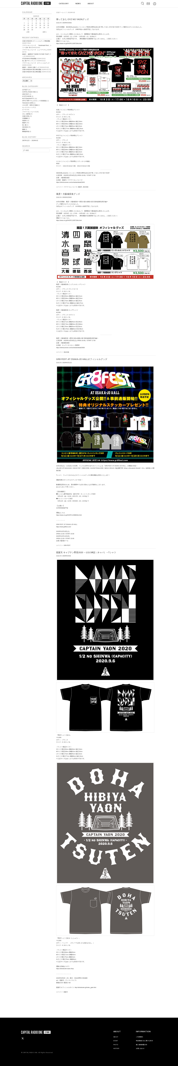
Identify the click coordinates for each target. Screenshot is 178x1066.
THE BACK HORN (27, 103)
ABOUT (91, 4)
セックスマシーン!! (28, 107)
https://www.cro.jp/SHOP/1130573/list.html (69, 43)
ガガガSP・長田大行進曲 (30, 105)
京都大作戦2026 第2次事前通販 (31, 69)
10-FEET (25, 90)
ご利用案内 (139, 1037)
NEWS (78, 4)
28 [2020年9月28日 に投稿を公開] (24, 30)
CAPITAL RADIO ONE (29, 92)
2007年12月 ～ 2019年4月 (30, 140)
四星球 (24, 120)
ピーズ (24, 109)
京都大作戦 (25, 116)
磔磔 (23, 129)
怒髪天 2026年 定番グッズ (30, 67)
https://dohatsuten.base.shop (65, 968)
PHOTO (115, 1044)
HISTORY (116, 1048)
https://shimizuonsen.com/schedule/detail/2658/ (70, 347)
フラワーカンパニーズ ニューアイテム (34, 50)
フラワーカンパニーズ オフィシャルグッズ (35, 63)
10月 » (45, 32)
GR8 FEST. (67, 545)
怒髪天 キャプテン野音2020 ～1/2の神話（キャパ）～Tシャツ (86, 552)
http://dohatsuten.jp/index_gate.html (85, 987)
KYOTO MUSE (26, 96)
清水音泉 (85, 187)
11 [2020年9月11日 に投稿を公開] (40, 23)
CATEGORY (64, 4)
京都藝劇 (25, 118)
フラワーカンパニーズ (70, 187)
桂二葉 (24, 125)
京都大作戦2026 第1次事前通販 (31, 72)
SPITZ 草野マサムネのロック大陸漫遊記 (34, 101)
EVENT (115, 1041)
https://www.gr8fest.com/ (63, 527)
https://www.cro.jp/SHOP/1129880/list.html (69, 515)
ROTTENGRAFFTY (28, 98)
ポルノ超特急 (26, 114)
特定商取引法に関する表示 (144, 1041)
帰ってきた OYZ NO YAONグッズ (72, 19)
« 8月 (28, 32)
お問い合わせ (140, 1048)
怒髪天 (80, 187)
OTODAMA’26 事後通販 (29, 58)
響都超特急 (25, 131)
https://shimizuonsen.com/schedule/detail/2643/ (70, 182)
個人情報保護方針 (141, 1044)
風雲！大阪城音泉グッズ (68, 194)
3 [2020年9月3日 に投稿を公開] (36, 21)
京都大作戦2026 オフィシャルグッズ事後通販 (36, 41)
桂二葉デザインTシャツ (29, 61)
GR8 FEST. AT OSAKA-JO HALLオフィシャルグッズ (81, 359)
